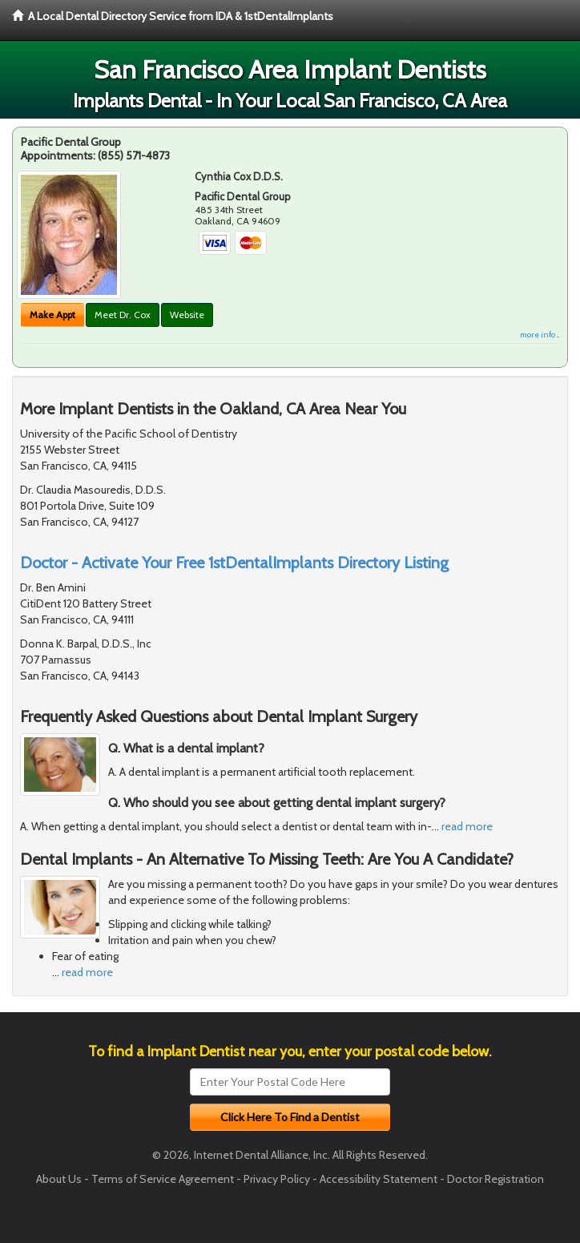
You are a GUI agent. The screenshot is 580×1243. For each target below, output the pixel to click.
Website (187, 315)
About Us (59, 1179)
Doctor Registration (495, 1179)
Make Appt (52, 315)
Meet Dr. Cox (123, 315)
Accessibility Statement (378, 1179)
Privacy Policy (277, 1179)
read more (467, 826)
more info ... (539, 334)
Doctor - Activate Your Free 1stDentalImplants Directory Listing (234, 562)
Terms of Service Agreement (162, 1179)
